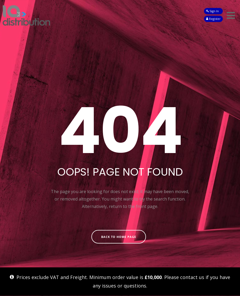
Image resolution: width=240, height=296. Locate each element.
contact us (192, 277)
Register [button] (213, 19)
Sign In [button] (212, 11)
